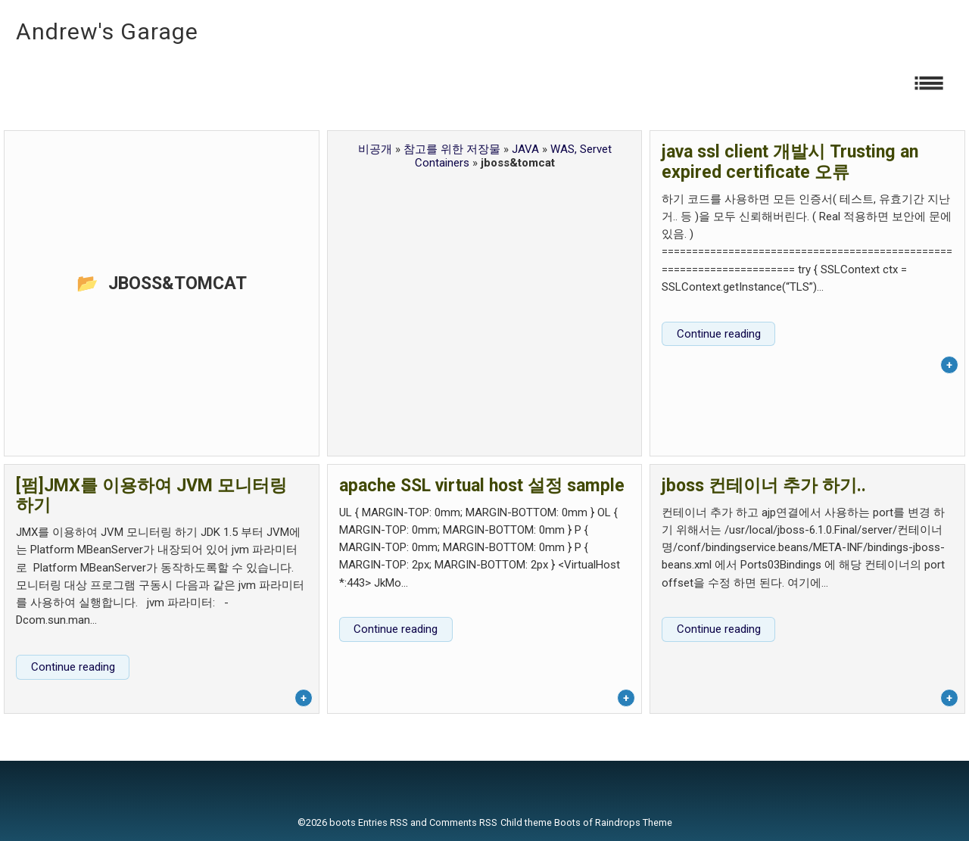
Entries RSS (383, 822)
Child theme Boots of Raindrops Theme (586, 822)
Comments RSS (463, 822)
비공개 (375, 149)
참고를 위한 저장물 (451, 149)
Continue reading (719, 334)
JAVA (525, 149)
